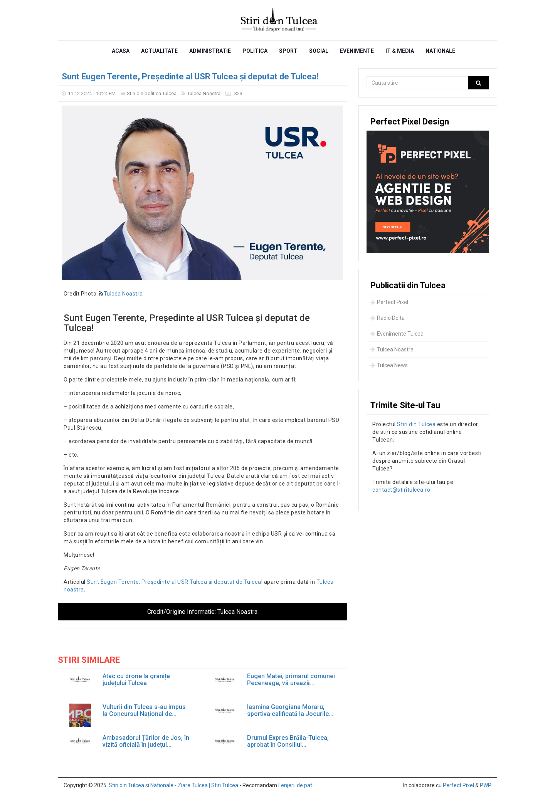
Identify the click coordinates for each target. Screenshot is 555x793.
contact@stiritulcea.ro (401, 490)
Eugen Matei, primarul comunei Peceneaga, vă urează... (291, 679)
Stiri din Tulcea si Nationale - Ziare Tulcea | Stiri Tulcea (173, 785)
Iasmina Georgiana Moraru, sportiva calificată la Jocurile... (290, 710)
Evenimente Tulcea (397, 334)
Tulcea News (389, 365)
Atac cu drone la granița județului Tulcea (136, 679)
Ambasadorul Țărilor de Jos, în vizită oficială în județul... (146, 741)
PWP (485, 785)
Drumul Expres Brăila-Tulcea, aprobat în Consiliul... (288, 741)
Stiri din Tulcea (416, 424)
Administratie (210, 51)
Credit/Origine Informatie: (202, 611)
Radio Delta (387, 318)
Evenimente (357, 51)
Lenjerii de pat (295, 785)
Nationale (440, 51)
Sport (288, 51)
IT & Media (399, 51)
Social (318, 51)
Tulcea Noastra (203, 93)
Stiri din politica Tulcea (152, 93)
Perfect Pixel (389, 302)
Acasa (121, 51)
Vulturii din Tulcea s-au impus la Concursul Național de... (144, 710)
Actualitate (159, 51)
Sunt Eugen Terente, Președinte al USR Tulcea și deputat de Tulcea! (190, 76)
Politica (254, 51)
